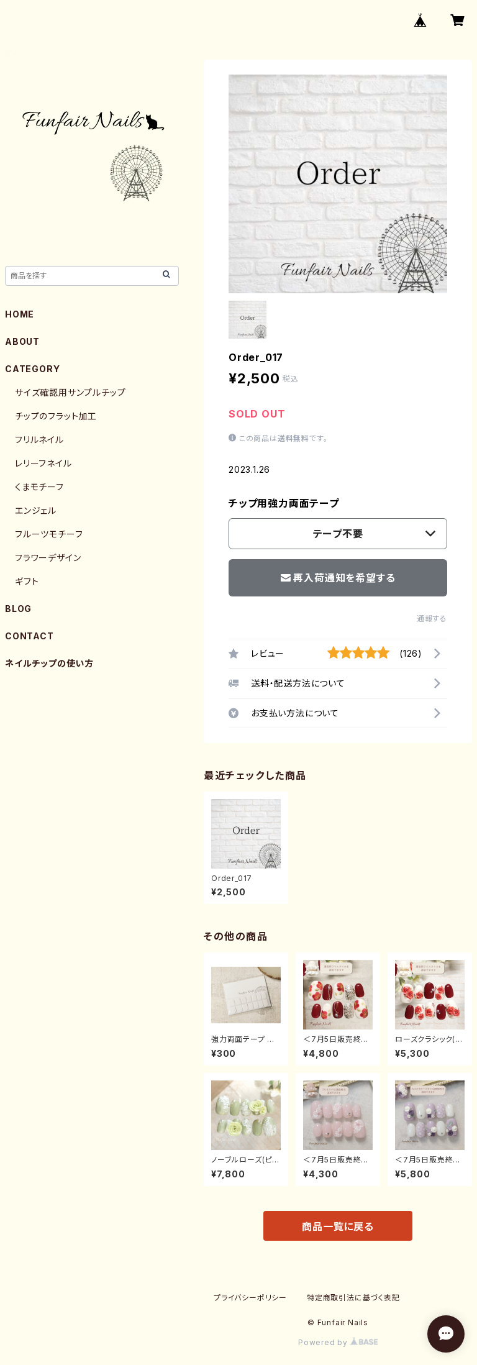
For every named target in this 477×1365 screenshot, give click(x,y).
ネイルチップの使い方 (49, 663)
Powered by (338, 1342)
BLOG (18, 608)
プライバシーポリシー (250, 1297)
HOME (19, 314)
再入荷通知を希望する (338, 578)
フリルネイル (39, 439)
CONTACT (29, 636)
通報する (432, 618)
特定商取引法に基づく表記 (353, 1297)
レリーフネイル (43, 463)
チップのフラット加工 (56, 416)
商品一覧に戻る (338, 1226)
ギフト (27, 581)
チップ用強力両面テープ (284, 503)
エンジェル (36, 510)
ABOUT (22, 341)
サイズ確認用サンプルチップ (70, 392)
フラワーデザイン (48, 557)
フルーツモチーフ (49, 534)
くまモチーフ (39, 487)
